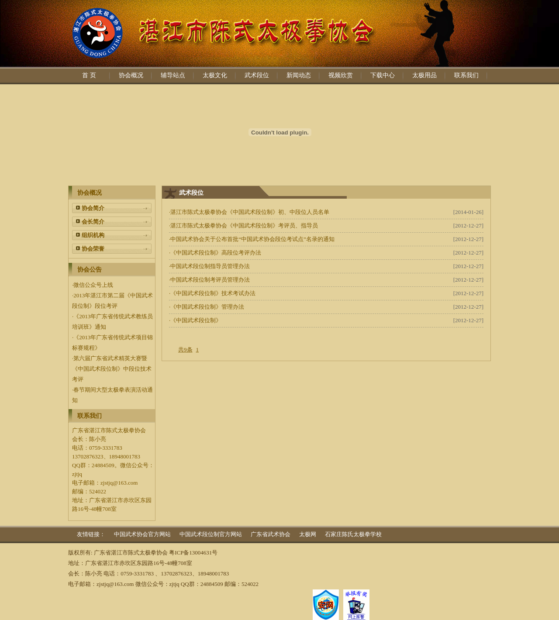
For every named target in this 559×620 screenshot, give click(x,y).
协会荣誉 (93, 248)
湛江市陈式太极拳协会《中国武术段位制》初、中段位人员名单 (249, 212)
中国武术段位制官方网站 (210, 534)
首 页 (89, 75)
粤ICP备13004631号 (193, 552)
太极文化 (215, 75)
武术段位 (257, 75)
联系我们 (466, 75)
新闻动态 (298, 75)
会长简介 (93, 221)
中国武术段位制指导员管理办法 (210, 266)
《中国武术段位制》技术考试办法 (212, 293)
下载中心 (382, 75)
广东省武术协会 (270, 534)
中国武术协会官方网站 (142, 534)
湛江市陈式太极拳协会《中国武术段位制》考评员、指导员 (244, 225)
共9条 (185, 349)
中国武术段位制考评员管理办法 (210, 279)
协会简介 (93, 208)
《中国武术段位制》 (195, 320)
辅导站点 (173, 75)
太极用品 (424, 75)
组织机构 (93, 235)
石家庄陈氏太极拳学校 (353, 534)
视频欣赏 (340, 75)
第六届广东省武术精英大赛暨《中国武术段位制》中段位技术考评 (112, 368)
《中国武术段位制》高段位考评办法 (215, 252)
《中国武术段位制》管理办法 (207, 306)
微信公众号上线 (93, 285)
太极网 (307, 534)
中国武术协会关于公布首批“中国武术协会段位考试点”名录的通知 (252, 239)
